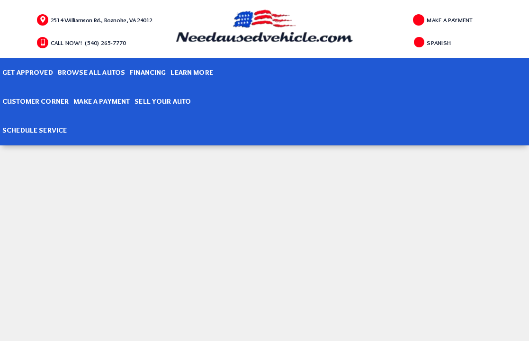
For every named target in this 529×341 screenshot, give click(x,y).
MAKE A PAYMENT (450, 20)
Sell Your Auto (162, 101)
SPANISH (439, 42)
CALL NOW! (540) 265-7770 (88, 42)
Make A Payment (101, 101)
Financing (148, 72)
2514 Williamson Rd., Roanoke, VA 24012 (101, 20)
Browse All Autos (91, 72)
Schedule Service (34, 130)
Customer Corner (35, 101)
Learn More (191, 72)
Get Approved (27, 72)
